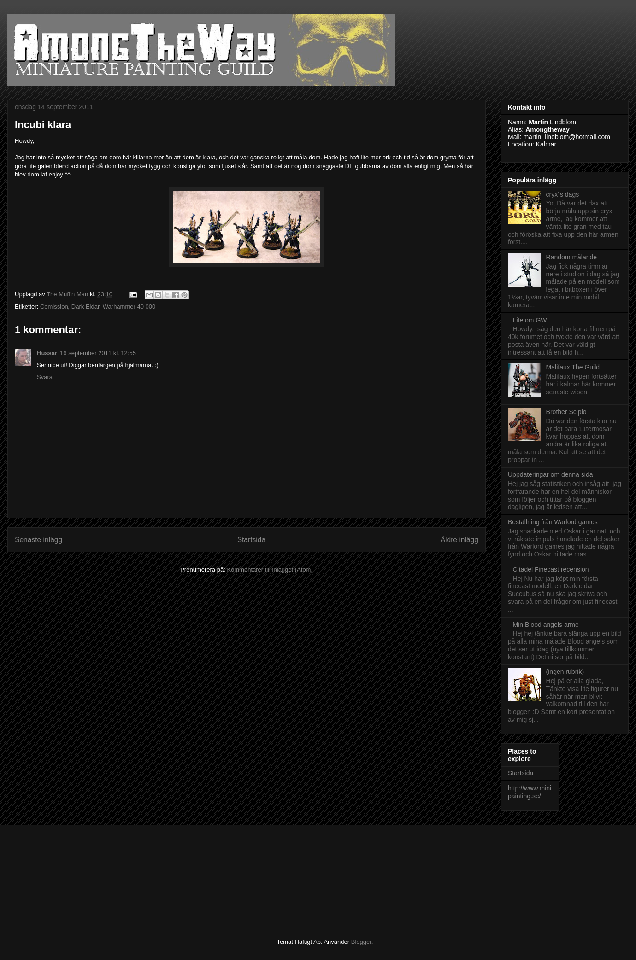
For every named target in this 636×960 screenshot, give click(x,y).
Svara (45, 377)
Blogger (361, 941)
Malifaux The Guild (573, 367)
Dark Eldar (85, 306)
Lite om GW (530, 320)
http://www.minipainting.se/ (529, 792)
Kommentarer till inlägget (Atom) (269, 569)
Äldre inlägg (459, 540)
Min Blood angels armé (546, 624)
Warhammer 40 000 (129, 306)
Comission (54, 306)
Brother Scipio (566, 412)
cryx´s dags (562, 194)
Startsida (251, 540)
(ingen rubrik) (565, 671)
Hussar (47, 353)
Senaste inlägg (38, 540)
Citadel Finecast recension (551, 569)
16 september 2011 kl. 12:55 (98, 353)
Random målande (571, 257)
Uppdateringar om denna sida (550, 474)
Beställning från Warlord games (553, 522)
